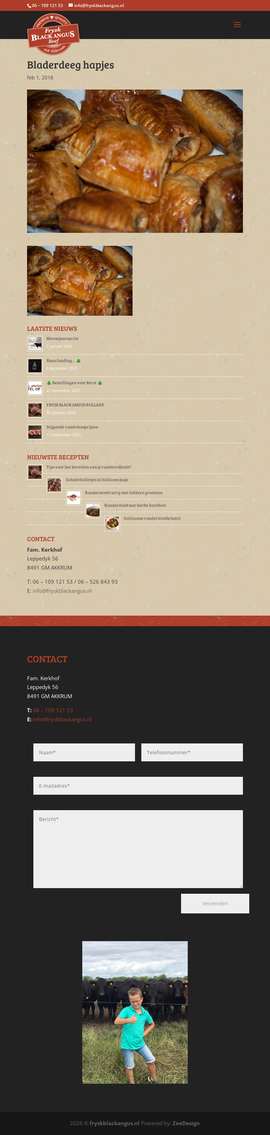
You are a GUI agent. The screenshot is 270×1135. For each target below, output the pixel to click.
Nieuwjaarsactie (62, 338)
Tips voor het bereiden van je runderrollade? (88, 467)
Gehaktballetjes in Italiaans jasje (97, 479)
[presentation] (70, 907)
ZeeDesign (186, 1123)
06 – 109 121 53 (53, 710)
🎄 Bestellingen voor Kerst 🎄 (74, 382)
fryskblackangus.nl (115, 1123)
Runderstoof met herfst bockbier (135, 505)
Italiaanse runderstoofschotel (152, 518)
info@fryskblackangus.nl (62, 590)
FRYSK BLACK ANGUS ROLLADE (75, 404)
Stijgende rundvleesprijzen (72, 426)
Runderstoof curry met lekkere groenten (123, 492)
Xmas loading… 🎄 (63, 360)
